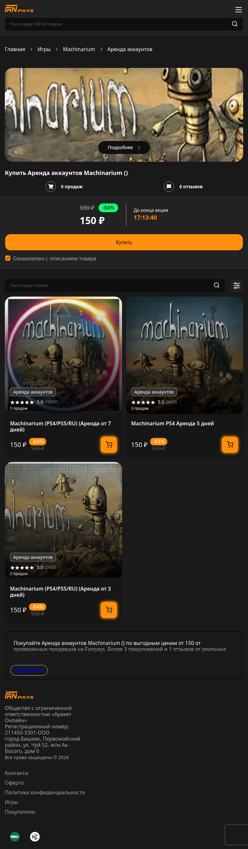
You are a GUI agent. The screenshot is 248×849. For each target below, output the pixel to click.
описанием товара (73, 259)
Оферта (14, 782)
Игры (44, 49)
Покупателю (20, 811)
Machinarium (79, 49)
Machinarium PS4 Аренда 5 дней (172, 423)
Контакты (16, 773)
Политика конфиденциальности (45, 792)
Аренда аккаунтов (130, 49)
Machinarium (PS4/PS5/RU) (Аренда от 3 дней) (60, 592)
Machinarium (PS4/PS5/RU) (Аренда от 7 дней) (60, 426)
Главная (15, 49)
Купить (124, 242)
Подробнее (29, 670)
